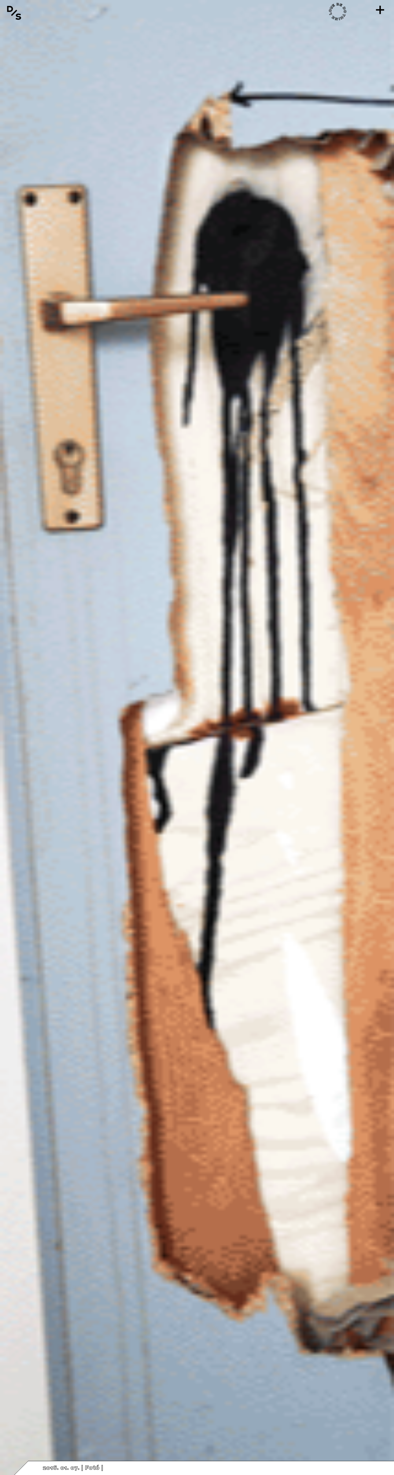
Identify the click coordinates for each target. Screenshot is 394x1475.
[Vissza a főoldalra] (14, 13)
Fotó (92, 1468)
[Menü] (380, 10)
